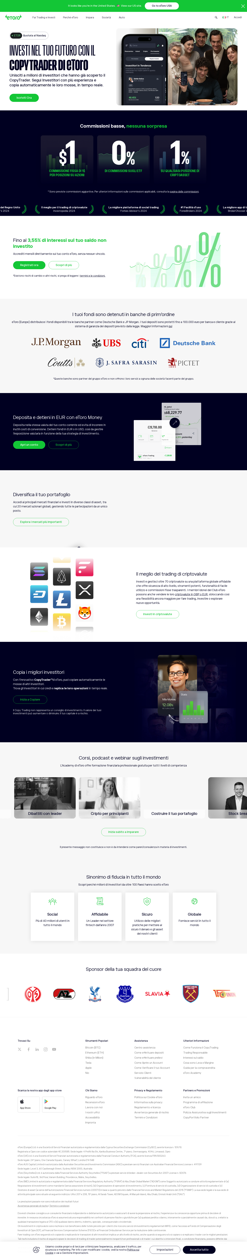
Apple (88, 1068)
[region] (123, 1250)
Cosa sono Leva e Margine (198, 1062)
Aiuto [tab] (122, 17)
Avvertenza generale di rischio (151, 1112)
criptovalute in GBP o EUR (191, 594)
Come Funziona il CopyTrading (200, 1047)
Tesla (88, 1062)
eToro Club (189, 1107)
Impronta (90, 1122)
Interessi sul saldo (193, 1057)
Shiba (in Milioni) (94, 1057)
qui (170, 326)
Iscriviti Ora (24, 97)
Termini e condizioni (59, 1206)
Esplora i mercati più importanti (41, 522)
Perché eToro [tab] (70, 17)
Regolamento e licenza (147, 1107)
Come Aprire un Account (148, 1062)
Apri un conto (29, 444)
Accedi (238, 17)
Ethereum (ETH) (94, 1052)
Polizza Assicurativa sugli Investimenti (204, 1112)
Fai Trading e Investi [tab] (43, 17)
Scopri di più (64, 265)
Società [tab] (106, 17)
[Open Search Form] (216, 17)
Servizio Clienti (142, 1073)
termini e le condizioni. (92, 275)
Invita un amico (192, 1097)
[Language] (226, 17)
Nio (87, 1073)
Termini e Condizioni (145, 1117)
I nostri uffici (92, 1112)
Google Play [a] (50, 1104)
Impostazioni (165, 1249)
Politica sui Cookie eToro (148, 1097)
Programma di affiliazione (198, 1102)
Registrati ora (29, 265)
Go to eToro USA (162, 5)
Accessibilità (92, 1117)
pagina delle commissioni (184, 191)
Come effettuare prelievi (148, 1057)
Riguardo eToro (94, 1097)
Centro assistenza (144, 1047)
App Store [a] (25, 1104)
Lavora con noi (94, 1107)
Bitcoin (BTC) (92, 1047)
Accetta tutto (199, 1249)
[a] (20, 1049)
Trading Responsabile (195, 1052)
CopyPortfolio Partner (196, 1117)
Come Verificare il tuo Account (152, 1068)
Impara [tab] (90, 17)
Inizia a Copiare (30, 699)
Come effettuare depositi (149, 1052)
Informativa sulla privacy (148, 1102)
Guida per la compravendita (199, 1068)
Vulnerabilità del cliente (147, 1078)
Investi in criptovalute (157, 614)
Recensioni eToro (95, 1102)
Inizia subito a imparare (123, 832)
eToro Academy (192, 1073)
